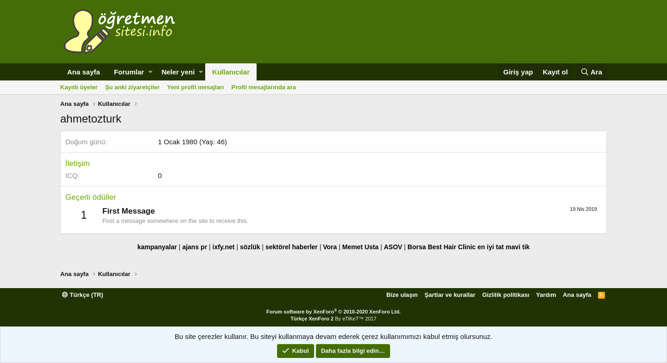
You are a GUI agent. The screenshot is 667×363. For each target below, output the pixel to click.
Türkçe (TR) (82, 294)
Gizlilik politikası (505, 294)
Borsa (417, 247)
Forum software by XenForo (333, 311)
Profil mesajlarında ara (264, 87)
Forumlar (129, 72)
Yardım (546, 294)
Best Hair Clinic (451, 247)
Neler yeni (178, 72)
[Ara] (591, 71)
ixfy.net (224, 247)
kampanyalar (157, 247)
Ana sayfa (83, 72)
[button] (150, 71)
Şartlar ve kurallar (450, 294)
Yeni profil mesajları (195, 87)
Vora (330, 247)
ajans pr (194, 247)
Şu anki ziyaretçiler (132, 87)
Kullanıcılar (231, 72)
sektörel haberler (291, 247)
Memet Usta (360, 247)
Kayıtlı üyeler (79, 87)
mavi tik (517, 247)
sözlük (250, 247)
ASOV (393, 247)
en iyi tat (491, 247)
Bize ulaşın (402, 294)
